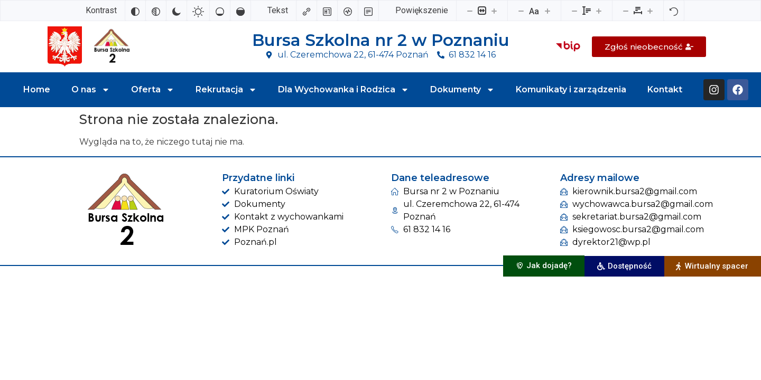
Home (36, 89)
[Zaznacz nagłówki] (327, 10)
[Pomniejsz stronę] (470, 10)
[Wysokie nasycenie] (240, 10)
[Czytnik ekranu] (347, 10)
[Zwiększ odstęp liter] (650, 10)
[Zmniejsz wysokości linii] (574, 10)
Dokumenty (462, 89)
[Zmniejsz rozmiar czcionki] (521, 10)
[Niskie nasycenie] (219, 10)
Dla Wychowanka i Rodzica (343, 89)
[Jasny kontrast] (198, 10)
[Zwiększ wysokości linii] (599, 10)
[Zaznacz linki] (306, 10)
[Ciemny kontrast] (176, 10)
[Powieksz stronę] (494, 10)
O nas (90, 89)
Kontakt (664, 89)
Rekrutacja (226, 89)
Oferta (152, 89)
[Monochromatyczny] (155, 10)
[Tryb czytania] (368, 10)
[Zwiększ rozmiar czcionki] (547, 10)
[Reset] (673, 10)
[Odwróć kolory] (135, 10)
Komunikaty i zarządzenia (571, 89)
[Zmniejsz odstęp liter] (626, 10)
